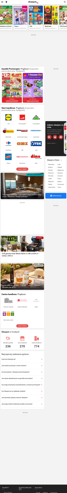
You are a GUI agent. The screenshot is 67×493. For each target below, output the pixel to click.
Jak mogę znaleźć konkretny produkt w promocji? (16, 406)
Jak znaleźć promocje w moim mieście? (13, 368)
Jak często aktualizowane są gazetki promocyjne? (17, 380)
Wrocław (50, 178)
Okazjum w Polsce (54, 162)
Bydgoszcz (61, 172)
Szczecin (60, 178)
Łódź (59, 167)
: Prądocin (20, 72)
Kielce (59, 181)
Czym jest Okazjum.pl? (8, 361)
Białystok (51, 184)
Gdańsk (60, 169)
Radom (60, 184)
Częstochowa (51, 189)
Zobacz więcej (22, 171)
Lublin (50, 181)
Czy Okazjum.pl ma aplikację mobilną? (13, 393)
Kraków (50, 169)
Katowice (51, 175)
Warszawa (51, 167)
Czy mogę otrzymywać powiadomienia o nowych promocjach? (20, 387)
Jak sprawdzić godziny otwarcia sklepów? (14, 400)
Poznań (50, 172)
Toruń (59, 189)
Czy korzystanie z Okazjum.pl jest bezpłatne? (15, 374)
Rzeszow (60, 175)
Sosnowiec (61, 186)
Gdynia (50, 186)
